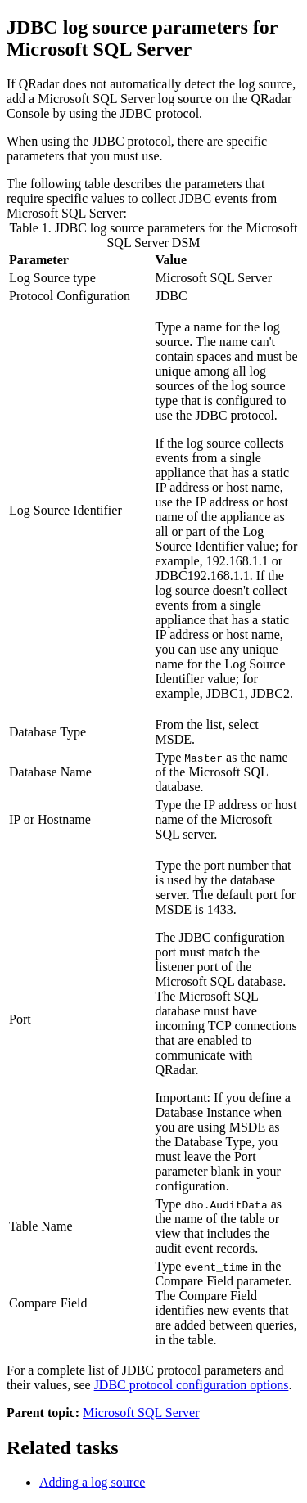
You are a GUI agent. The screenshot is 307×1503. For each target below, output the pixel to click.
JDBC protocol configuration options (191, 1385)
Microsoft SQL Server (141, 1413)
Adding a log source (92, 1482)
